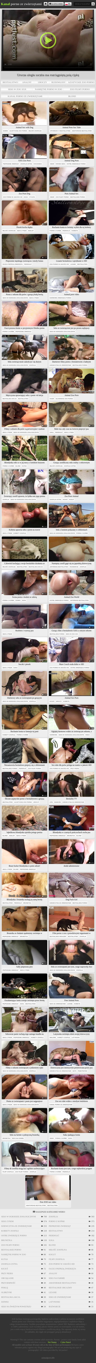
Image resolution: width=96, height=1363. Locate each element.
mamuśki (57, 802)
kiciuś (65, 499)
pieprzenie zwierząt (11, 164)
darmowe (53, 735)
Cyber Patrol (65, 1342)
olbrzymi (6, 1292)
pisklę (4, 1288)
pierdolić (66, 230)
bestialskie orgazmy (58, 936)
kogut (71, 499)
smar (52, 164)
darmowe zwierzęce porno (60, 298)
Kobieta (75, 230)
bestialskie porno (77, 197)
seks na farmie (18, 1138)
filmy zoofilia (8, 1172)
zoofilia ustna (26, 164)
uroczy (42, 82)
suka (52, 432)
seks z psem (21, 230)
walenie (53, 1037)
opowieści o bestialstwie (60, 131)
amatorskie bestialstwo (82, 131)
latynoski (76, 1037)
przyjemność (8, 1283)
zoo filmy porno (80, 89)
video (87, 735)
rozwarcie (74, 567)
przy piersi (74, 768)
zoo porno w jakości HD (12, 197)
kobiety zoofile (20, 533)
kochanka (38, 164)
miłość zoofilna (35, 131)
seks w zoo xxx (17, 89)
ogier (52, 398)
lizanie (73, 264)
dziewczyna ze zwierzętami (60, 365)
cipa (51, 802)
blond (72, 96)
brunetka (71, 835)
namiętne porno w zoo (48, 89)
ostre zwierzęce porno (76, 164)
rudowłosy (59, 82)
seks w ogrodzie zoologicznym (15, 298)
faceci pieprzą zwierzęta (12, 264)
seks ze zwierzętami (58, 1004)
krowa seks (60, 164)
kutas (24, 466)
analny (27, 82)
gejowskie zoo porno (64, 398)
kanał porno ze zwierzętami (25, 96)
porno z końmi (55, 230)
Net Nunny (52, 1342)
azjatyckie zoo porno (81, 82)
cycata (32, 197)
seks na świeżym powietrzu (16, 1307)
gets (74, 1071)
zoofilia (32, 365)
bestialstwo (10, 82)
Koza (26, 197)
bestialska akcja (9, 398)
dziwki (5, 131)
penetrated (82, 1071)
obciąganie (7, 1278)
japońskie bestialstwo (59, 567)
